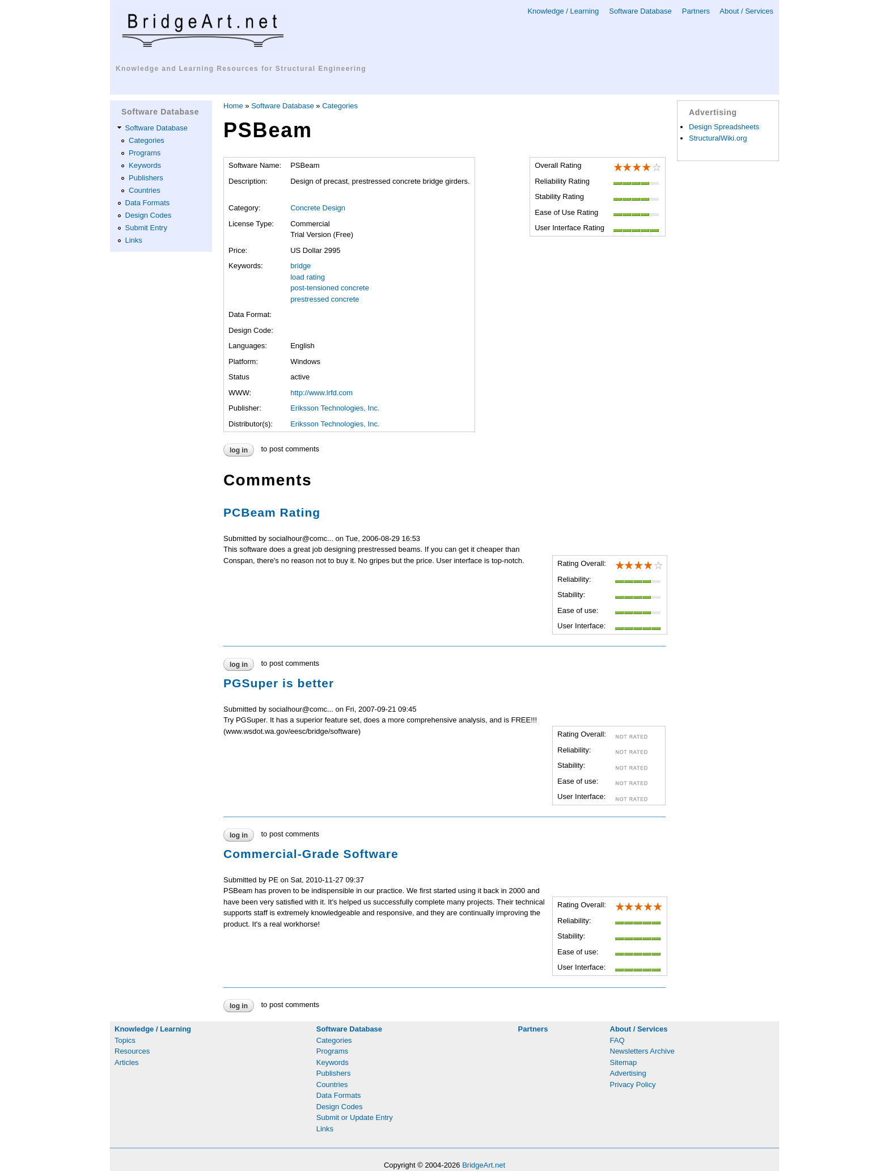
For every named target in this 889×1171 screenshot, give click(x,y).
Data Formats (147, 202)
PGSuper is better (278, 683)
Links (133, 240)
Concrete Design (317, 208)
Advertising (628, 1073)
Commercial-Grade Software (311, 853)
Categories (146, 140)
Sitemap (623, 1062)
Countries (144, 190)
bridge (300, 265)
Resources (132, 1051)
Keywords (145, 165)
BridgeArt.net (483, 1165)
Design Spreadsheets (724, 126)
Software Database (640, 11)
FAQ (617, 1040)
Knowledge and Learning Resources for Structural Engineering (241, 69)
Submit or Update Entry (354, 1117)
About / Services (746, 11)
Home (233, 106)
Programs (144, 153)
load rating (307, 277)
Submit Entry (146, 227)
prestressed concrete (324, 299)
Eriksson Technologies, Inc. (334, 408)
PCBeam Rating (271, 512)
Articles (127, 1062)
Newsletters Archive (642, 1051)
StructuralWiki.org (718, 138)
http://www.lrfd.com (321, 392)
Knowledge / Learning (563, 11)
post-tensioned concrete (329, 288)
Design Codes (148, 215)
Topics (125, 1040)
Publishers (146, 178)
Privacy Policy (633, 1084)
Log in (239, 450)
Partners (696, 11)
